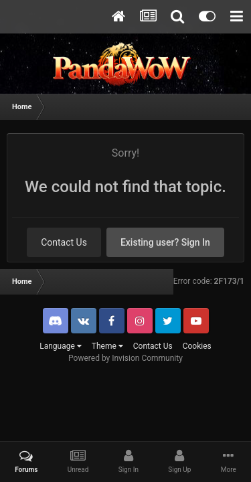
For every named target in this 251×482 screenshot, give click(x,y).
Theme (107, 346)
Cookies (197, 346)
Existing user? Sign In (165, 242)
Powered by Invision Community (125, 358)
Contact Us (64, 242)
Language (60, 346)
